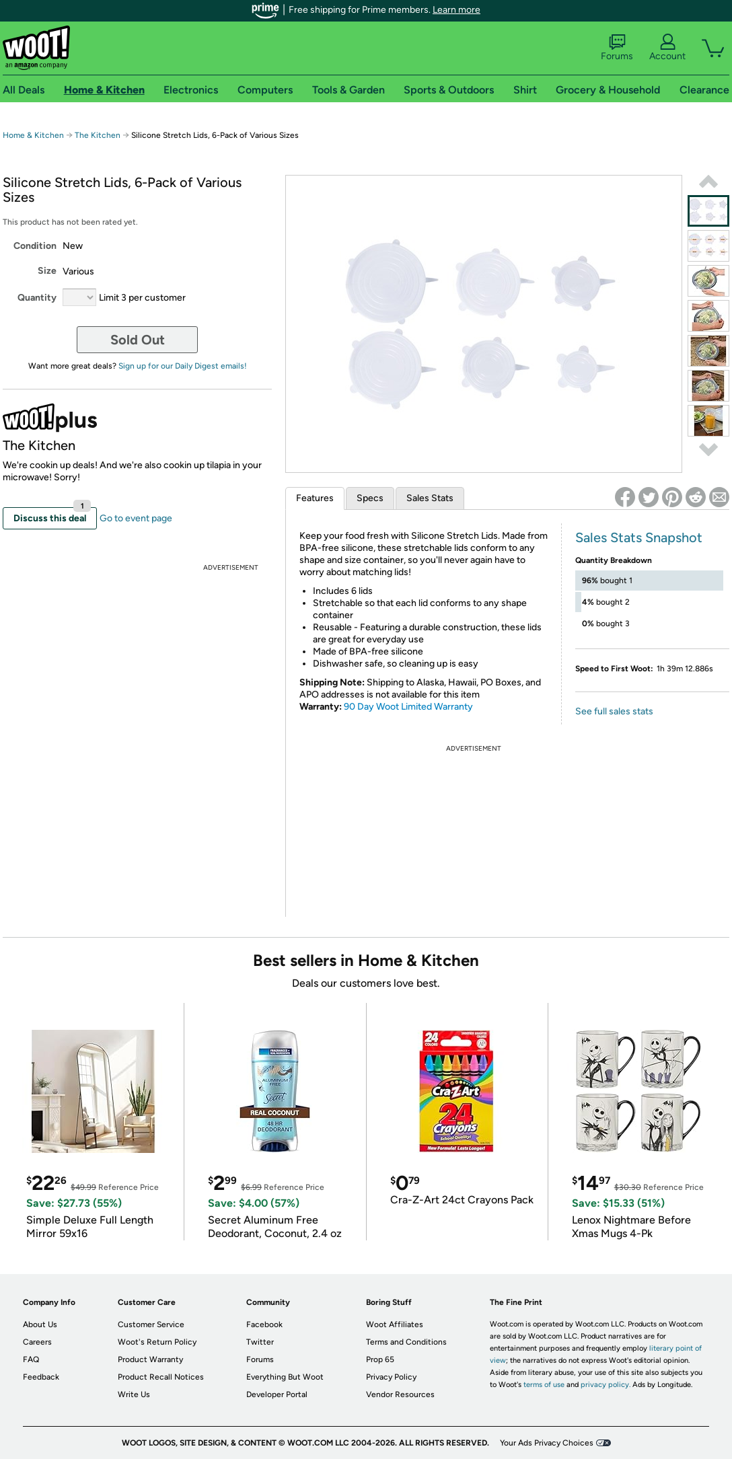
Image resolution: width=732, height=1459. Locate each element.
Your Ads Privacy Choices (546, 1443)
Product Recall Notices (161, 1377)
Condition (35, 246)
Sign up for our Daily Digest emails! (182, 366)
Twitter (260, 1342)
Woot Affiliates (394, 1324)
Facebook (264, 1324)
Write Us (134, 1394)
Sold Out (137, 340)
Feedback (41, 1377)
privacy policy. (605, 1384)
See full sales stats (614, 711)
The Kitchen (97, 135)
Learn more (456, 9)
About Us (40, 1324)
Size (47, 270)
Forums (617, 48)
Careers (37, 1342)
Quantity (37, 297)
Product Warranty (150, 1359)
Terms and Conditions (406, 1342)
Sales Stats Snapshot (638, 537)
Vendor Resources (400, 1394)
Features (315, 498)
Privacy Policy (391, 1377)
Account (667, 48)
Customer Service (151, 1324)
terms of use (543, 1384)
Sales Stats (429, 498)
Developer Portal (276, 1394)
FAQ (31, 1359)
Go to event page (136, 518)
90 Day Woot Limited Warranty (408, 706)
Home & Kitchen (33, 135)
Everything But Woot (285, 1377)
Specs (370, 498)
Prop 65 (380, 1359)
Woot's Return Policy (157, 1342)
